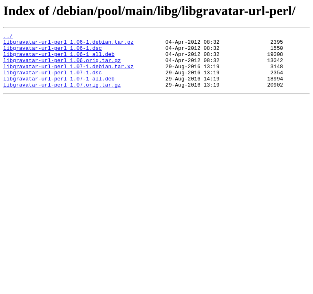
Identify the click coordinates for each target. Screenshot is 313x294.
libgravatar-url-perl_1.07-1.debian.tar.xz (68, 73)
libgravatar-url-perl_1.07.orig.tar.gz (62, 95)
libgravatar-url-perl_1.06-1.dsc (52, 51)
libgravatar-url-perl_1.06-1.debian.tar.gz (68, 44)
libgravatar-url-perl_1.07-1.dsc (52, 81)
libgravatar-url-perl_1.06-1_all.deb (59, 58)
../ (8, 36)
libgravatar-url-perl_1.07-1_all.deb (59, 88)
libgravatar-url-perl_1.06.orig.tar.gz (62, 66)
